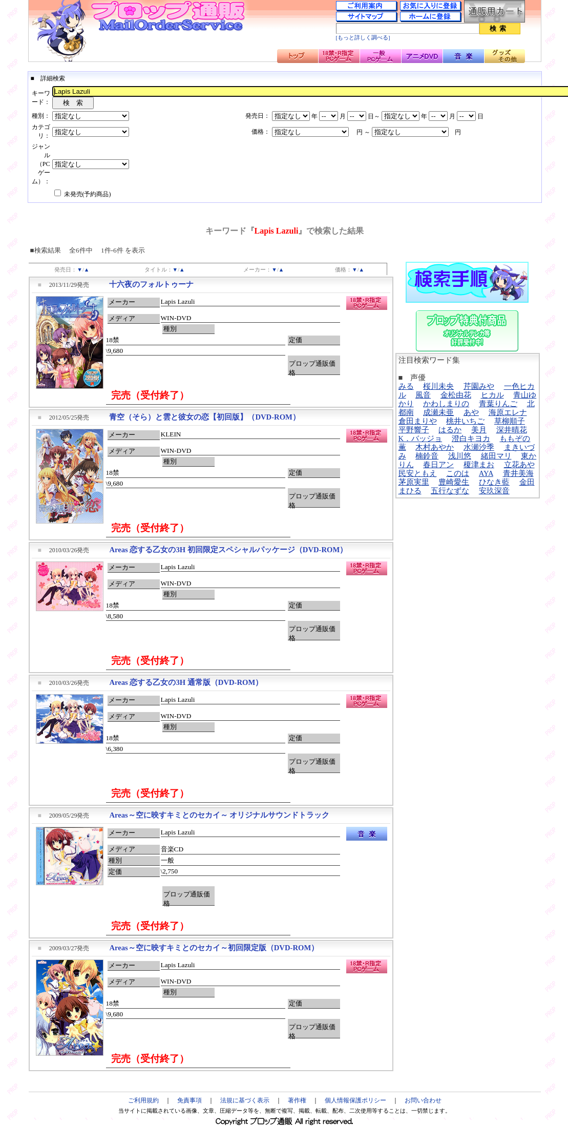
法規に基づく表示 (244, 1100)
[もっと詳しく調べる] (363, 37)
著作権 (297, 1100)
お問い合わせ (423, 1100)
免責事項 (189, 1100)
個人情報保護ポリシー (355, 1100)
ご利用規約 (143, 1100)
